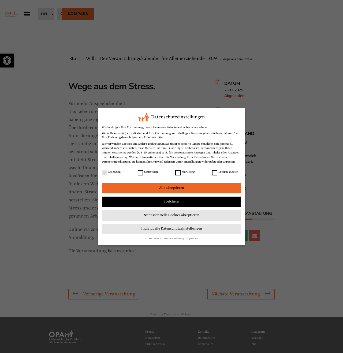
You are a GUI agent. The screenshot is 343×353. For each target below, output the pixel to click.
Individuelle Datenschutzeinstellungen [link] (171, 229)
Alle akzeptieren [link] (171, 188)
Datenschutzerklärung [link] (116, 161)
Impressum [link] (192, 238)
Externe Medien (225, 172)
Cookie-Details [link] (153, 238)
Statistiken (148, 172)
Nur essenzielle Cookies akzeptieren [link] (171, 215)
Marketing (185, 172)
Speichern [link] (171, 202)
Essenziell (111, 172)
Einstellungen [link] (192, 161)
